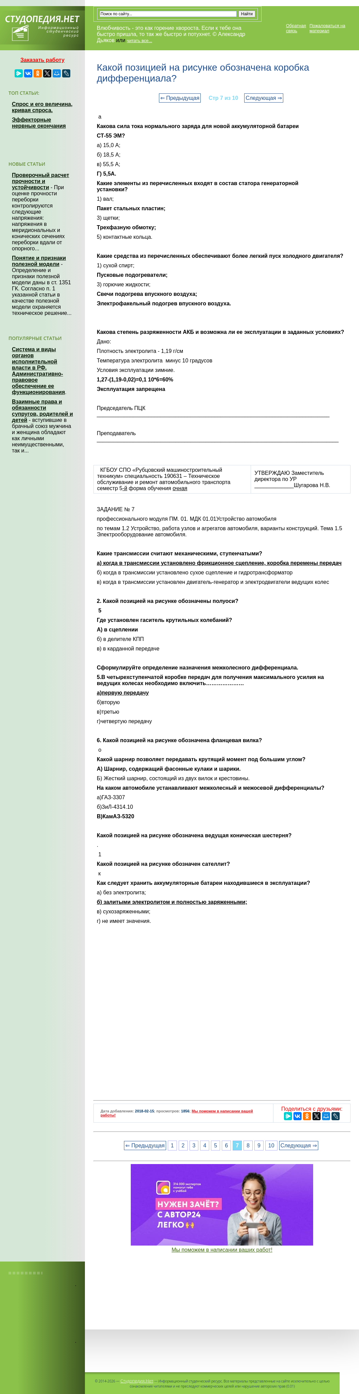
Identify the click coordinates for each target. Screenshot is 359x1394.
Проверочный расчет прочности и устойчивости (40, 181)
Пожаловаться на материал (327, 28)
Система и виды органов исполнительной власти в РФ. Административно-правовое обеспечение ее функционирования (38, 370)
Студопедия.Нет (136, 1381)
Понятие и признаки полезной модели (39, 261)
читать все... (139, 40)
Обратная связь (296, 28)
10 (271, 1145)
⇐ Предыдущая (179, 98)
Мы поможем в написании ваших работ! (222, 1250)
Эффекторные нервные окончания (39, 123)
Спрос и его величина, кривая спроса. (42, 107)
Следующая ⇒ (264, 98)
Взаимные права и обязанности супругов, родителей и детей (42, 411)
